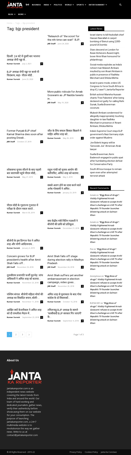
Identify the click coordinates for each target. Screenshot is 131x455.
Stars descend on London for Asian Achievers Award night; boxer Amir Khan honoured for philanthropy (105, 54)
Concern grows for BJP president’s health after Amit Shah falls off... (24, 260)
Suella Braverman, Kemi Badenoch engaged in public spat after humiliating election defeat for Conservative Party (106, 159)
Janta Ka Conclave (109, 452)
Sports (81, 4)
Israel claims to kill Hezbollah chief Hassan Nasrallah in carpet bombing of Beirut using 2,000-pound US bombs (107, 40)
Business (36, 4)
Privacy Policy (76, 452)
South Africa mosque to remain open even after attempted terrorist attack (106, 172)
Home (9, 23)
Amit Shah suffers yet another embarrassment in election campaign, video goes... (65, 279)
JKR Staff (51, 43)
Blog (12, 14)
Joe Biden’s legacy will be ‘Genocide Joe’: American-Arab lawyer (105, 146)
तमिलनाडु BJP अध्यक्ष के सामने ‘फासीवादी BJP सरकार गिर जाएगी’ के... (64, 313)
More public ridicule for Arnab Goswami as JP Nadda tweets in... (65, 95)
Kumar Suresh (13, 63)
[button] (120, 4)
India (47, 4)
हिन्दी (27, 4)
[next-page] (29, 334)
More (22, 14)
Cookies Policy (91, 452)
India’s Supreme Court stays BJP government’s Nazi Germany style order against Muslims (107, 134)
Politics (58, 4)
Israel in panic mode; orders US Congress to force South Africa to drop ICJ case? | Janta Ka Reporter (107, 86)
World (69, 4)
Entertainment (98, 4)
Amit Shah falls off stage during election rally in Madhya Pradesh (65, 260)
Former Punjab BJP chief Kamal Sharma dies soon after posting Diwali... (25, 134)
